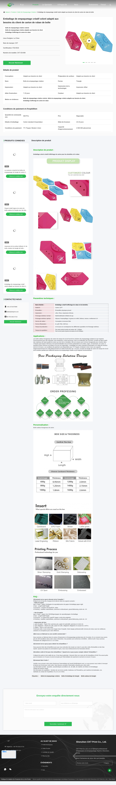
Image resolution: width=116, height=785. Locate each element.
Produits (36, 5)
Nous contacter (77, 5)
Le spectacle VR (47, 5)
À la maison (23, 5)
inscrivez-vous (107, 763)
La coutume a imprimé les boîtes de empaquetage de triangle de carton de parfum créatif (15, 172)
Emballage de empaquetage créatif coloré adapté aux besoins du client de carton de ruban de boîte (15, 286)
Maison (7, 12)
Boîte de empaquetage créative (26, 12)
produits (13, 12)
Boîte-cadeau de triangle (88, 676)
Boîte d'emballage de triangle (70, 676)
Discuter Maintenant (17, 63)
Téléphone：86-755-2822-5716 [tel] (14, 746)
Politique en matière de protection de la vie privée (16, 779)
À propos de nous (62, 5)
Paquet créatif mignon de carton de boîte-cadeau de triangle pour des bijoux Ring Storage (16, 210)
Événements (93, 5)
